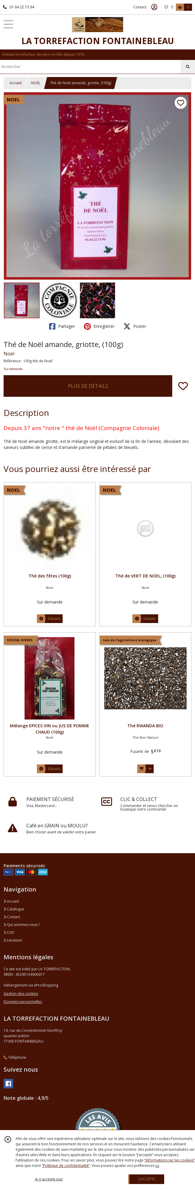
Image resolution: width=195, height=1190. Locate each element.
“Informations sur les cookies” (169, 1160)
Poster (134, 326)
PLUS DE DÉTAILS (88, 386)
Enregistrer (99, 326)
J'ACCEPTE (146, 1179)
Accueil (16, 82)
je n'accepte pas (49, 1179)
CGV (9, 932)
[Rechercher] (188, 67)
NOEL (35, 82)
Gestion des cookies (21, 993)
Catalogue (14, 909)
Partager (62, 326)
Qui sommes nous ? (22, 924)
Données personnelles (23, 1001)
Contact (139, 7)
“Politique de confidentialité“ (66, 1165)
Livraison (13, 940)
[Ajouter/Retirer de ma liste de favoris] (183, 386)
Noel (9, 353)
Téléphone (15, 1057)
